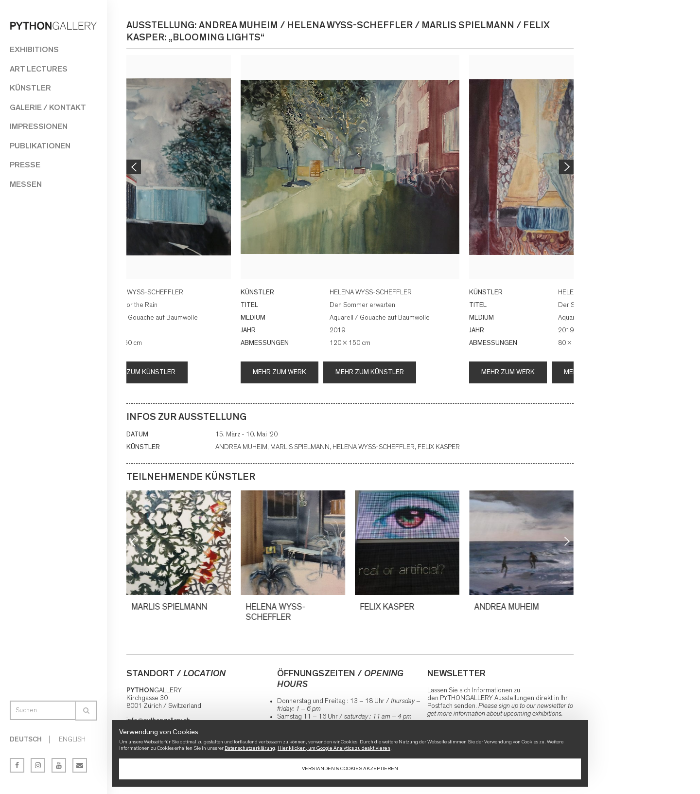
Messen (26, 184)
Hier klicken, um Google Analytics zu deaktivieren (334, 748)
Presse (25, 165)
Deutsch (26, 739)
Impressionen (39, 126)
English (72, 739)
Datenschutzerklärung (250, 748)
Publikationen (40, 146)
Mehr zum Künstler (141, 372)
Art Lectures (39, 69)
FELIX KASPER (388, 607)
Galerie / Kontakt (48, 107)
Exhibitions (34, 49)
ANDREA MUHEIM (507, 607)
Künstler (30, 88)
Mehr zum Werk (279, 372)
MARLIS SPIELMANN (171, 607)
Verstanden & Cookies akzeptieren (350, 768)
